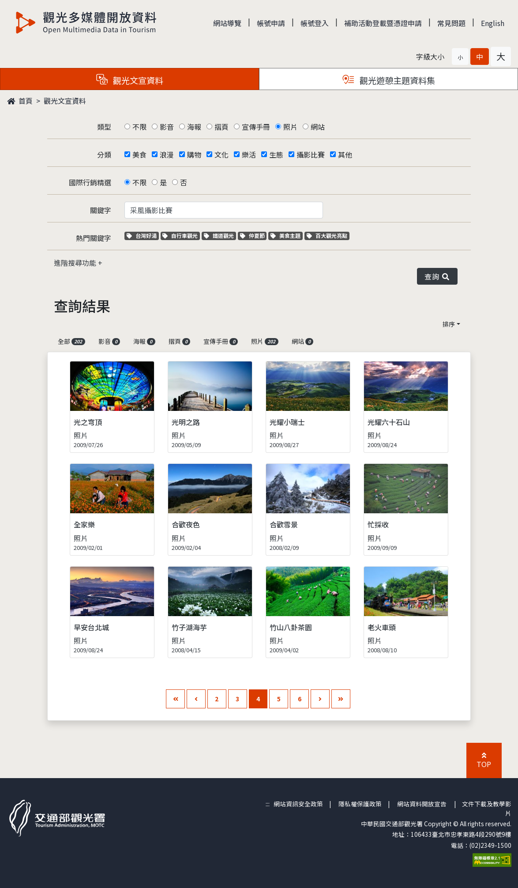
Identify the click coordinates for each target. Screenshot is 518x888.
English (492, 23)
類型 (104, 126)
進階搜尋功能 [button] (76, 262)
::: (268, 803)
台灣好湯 (143, 235)
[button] (460, 56)
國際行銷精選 (90, 182)
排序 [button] (449, 324)
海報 (194, 126)
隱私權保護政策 (360, 803)
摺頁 (221, 126)
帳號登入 (314, 23)
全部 (71, 341)
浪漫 (167, 154)
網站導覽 (227, 23)
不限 (139, 126)
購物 (194, 154)
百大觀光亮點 (327, 235)
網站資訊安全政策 (298, 803)
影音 (167, 126)
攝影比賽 (311, 154)
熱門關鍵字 (93, 238)
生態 (276, 154)
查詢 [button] (437, 276)
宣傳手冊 (256, 126)
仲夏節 (253, 235)
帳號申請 (271, 23)
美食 (139, 154)
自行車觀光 (180, 235)
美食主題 (286, 235)
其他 (345, 154)
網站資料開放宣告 (422, 803)
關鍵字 (100, 210)
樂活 (249, 154)
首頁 (20, 100)
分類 (104, 154)
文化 (221, 154)
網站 (318, 126)
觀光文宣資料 (65, 100)
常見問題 (451, 23)
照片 (290, 126)
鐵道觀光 (220, 235)
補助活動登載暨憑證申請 (383, 23)
